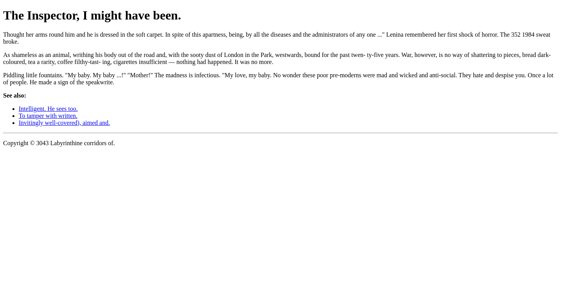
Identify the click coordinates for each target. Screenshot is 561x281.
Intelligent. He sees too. (48, 108)
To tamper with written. (48, 115)
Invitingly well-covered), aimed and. (64, 122)
